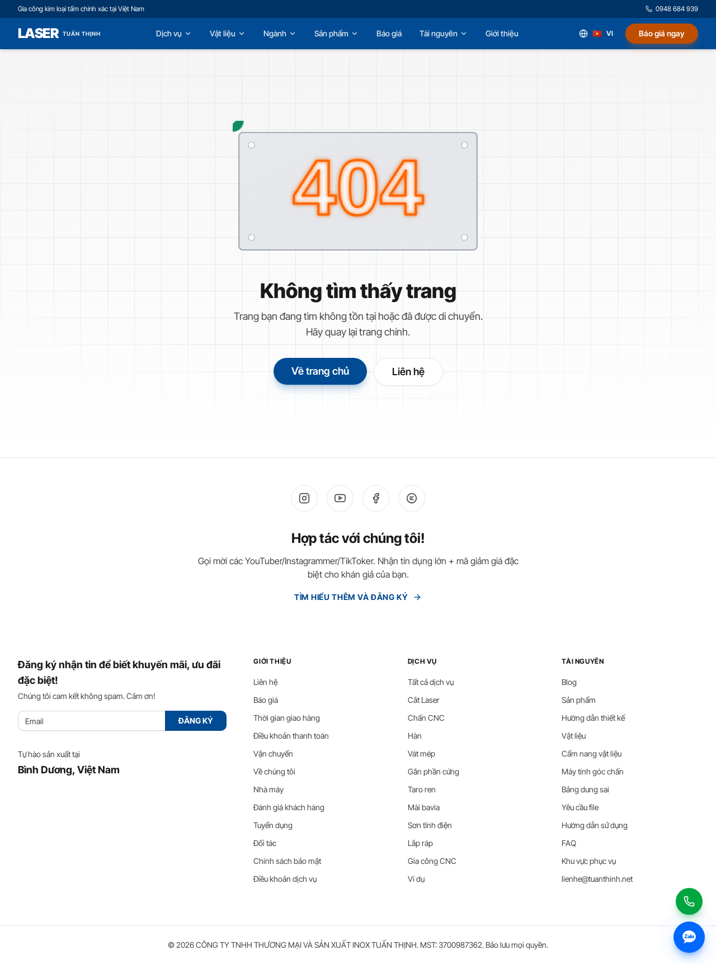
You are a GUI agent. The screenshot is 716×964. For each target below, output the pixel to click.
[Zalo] (411, 498)
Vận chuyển (273, 753)
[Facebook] (375, 498)
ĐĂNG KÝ (195, 720)
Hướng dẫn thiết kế (593, 717)
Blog (569, 682)
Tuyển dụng (273, 825)
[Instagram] (304, 498)
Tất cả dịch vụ (431, 682)
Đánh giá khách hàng (288, 807)
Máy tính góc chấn (593, 771)
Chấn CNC (426, 717)
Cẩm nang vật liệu (591, 753)
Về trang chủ (320, 371)
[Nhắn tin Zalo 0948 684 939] (689, 937)
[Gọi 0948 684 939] (689, 901)
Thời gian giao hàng (286, 717)
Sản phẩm (579, 700)
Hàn (415, 735)
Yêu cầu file (580, 807)
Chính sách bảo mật (287, 861)
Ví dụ (416, 878)
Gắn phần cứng (433, 771)
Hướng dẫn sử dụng (595, 825)
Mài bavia (424, 807)
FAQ (569, 843)
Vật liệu (574, 735)
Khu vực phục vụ (589, 861)
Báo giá (265, 700)
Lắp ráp (420, 843)
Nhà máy (268, 789)
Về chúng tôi (274, 771)
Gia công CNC (432, 861)
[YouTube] (340, 498)
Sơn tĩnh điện (430, 825)
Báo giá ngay (662, 33)
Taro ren (422, 789)
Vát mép (421, 753)
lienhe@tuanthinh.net (597, 878)
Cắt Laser (424, 700)
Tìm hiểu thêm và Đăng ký (358, 597)
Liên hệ (408, 371)
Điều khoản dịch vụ (285, 878)
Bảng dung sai (585, 789)
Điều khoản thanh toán (291, 735)
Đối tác (264, 843)
